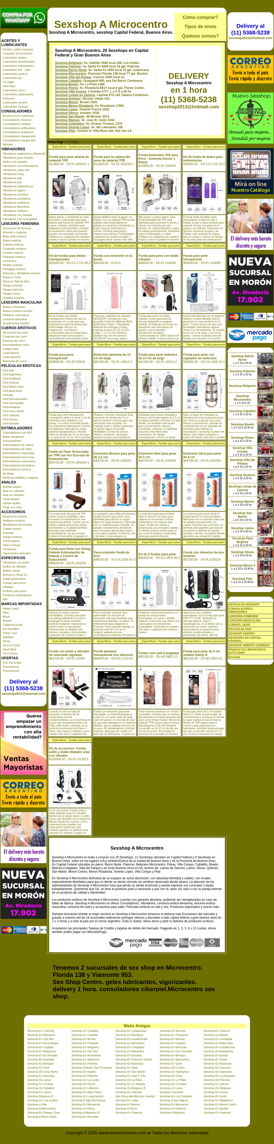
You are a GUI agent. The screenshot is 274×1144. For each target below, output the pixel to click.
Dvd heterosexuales (15, 398)
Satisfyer (8, 637)
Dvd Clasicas (11, 415)
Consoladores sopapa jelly (19, 136)
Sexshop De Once (170, 1075)
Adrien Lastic (11, 608)
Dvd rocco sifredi (13, 411)
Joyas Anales (11, 499)
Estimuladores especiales (19, 453)
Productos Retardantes (17, 595)
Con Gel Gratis (12, 662)
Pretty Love (10, 632)
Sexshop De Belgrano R (131, 1088)
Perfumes (9, 98)
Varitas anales (11, 503)
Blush (6, 616)
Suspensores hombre (16, 323)
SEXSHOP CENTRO (242, 633)
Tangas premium (13, 289)
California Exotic (13, 624)
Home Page (55, 142)
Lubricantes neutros (15, 73)
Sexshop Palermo (68, 66)
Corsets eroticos (13, 252)
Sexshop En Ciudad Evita (131, 1039)
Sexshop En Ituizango (41, 1075)
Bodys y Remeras (14, 306)
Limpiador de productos (17, 53)
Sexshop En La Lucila (84, 1079)
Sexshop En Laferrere (85, 1088)
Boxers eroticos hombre (17, 311)
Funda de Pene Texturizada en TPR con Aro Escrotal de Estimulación (69, 455)
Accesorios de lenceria (17, 228)
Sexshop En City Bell (40, 1039)
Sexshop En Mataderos (218, 1100)
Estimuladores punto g (17, 469)
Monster (8, 144)
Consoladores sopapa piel (19, 140)
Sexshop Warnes (67, 120)
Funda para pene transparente (195, 257)
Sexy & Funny (11, 645)
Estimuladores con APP (17, 432)
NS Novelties (11, 628)
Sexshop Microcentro (70, 73)
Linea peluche (11, 357)
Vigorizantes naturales (17, 553)
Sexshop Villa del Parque (73, 77)
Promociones (11, 670)
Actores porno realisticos (18, 115)
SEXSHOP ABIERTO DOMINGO (249, 645)
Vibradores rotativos (15, 210)
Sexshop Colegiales (69, 123)
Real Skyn (9, 86)
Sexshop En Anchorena (86, 1055)
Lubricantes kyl (12, 77)
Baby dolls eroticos (14, 236)
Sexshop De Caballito (40, 1088)
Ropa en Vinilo (12, 277)
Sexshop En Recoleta (84, 1116)
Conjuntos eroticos (14, 248)
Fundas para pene (14, 582)
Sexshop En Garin (170, 1063)
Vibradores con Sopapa (17, 214)
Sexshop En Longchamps (87, 1096)
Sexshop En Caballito (84, 1030)
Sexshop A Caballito (216, 1108)
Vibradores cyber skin (16, 169)
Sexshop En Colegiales (130, 1047)
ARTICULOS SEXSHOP (244, 604)
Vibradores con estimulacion (20, 165)
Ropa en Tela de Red (16, 281)
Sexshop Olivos (66, 113)
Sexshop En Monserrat (85, 1104)
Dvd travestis (11, 423)
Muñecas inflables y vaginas (20, 477)
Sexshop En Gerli (38, 1067)
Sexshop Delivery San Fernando (91, 1067)
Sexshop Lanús (66, 109)
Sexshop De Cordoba (172, 1083)
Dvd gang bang (12, 390)
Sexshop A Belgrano (172, 1112)
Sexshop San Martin (69, 116)
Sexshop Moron (66, 102)
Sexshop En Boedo (216, 1034)
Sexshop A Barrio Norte (41, 1116)
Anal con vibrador (14, 490)
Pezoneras (9, 549)
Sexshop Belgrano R (40, 1096)
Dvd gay (8, 394)
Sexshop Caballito (68, 81)
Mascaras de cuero (15, 361)
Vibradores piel (12, 182)
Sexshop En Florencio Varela (134, 1059)
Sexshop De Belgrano (217, 1088)
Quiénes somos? (200, 36)
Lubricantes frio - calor (17, 69)
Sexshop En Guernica (217, 1067)
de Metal (8, 473)
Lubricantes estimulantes (18, 65)
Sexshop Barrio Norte (70, 70)
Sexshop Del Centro (172, 1067)
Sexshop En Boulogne (129, 1034)
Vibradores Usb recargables (20, 219)
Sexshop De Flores (83, 1083)
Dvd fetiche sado (13, 386)
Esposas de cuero (14, 340)
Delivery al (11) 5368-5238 (23, 684)
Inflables (8, 586)
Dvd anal (8, 370)
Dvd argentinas (12, 374)
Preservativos (11, 540)
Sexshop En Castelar (84, 1034)
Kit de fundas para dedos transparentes (67, 257)
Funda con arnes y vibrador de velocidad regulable (69, 653)
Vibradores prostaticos (17, 198)
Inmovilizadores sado (16, 344)
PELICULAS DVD (240, 629)
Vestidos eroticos (13, 297)
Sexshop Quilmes (68, 98)
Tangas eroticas (12, 285)
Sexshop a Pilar (37, 1104)
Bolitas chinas (11, 570)
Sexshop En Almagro (172, 1055)
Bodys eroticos (12, 240)
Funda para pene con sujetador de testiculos (200, 356)
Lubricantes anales (14, 57)
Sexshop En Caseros (217, 1030)
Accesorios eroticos (15, 516)
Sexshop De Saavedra (218, 1071)
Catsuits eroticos (13, 244)
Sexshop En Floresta (84, 1063)
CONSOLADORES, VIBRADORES (241, 610)
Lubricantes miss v (14, 90)
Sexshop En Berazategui (42, 1043)
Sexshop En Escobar (129, 1055)
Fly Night (8, 82)
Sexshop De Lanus (39, 1079)
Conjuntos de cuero (15, 336)
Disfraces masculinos (16, 315)
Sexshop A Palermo (128, 1104)
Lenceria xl (9, 260)
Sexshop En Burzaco (172, 1030)
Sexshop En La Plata (172, 1079)
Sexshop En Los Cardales (175, 1096)
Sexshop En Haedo (83, 1071)
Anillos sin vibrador (14, 566)
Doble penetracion (14, 578)
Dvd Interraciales (13, 403)
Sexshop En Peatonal (217, 1112)
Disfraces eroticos (14, 256)
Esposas (8, 532)
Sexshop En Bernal (83, 1039)
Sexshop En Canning (40, 1030)
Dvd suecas (10, 419)
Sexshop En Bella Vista (218, 1043)
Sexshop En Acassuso (129, 1063)
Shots (6, 641)
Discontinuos (11, 666)
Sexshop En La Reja (40, 1083)
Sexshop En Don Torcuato (175, 1051)
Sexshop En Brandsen (41, 1034)
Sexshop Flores (66, 88)
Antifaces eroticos (14, 520)
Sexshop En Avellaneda (218, 1051)
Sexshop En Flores (215, 1059)
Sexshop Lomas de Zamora (75, 95)
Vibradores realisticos (16, 202)
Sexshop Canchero (171, 1092)
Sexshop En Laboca (216, 1083)
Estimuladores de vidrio (17, 448)
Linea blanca (11, 352)
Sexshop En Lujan (127, 1100)
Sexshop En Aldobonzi (85, 1059)
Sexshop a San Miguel (173, 1100)
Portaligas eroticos (14, 269)
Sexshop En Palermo (172, 1108)
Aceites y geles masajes (18, 49)
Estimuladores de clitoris (18, 444)
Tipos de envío (200, 26)
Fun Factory (10, 653)
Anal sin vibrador (13, 494)
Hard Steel (9, 649)
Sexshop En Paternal (129, 1112)
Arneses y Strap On (15, 574)
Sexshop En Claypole (84, 1043)
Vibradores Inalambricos (18, 186)
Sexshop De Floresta (217, 1079)
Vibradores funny (13, 174)
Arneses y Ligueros (15, 232)
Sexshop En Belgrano (84, 1047)
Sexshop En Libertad (129, 1092)
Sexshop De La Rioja (129, 1079)
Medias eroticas (12, 265)
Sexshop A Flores (127, 1108)
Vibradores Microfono (16, 206)
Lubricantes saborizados (18, 94)
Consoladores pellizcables (19, 128)
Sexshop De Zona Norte (42, 1071)
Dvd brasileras (12, 378)
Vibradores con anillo (16, 562)
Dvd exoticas (11, 382)
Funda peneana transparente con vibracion (113, 653)
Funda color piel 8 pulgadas (159, 653)
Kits (5, 599)
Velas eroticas (11, 545)
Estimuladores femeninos (19, 457)
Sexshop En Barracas (173, 1047)
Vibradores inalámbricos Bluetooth (24, 153)
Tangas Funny (11, 293)
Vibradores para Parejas (18, 157)
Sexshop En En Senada (42, 1055)
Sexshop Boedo (66, 84)
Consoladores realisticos (18, 132)
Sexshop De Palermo (84, 1075)
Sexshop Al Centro (215, 1096)
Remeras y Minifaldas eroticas (21, 273)
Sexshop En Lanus (39, 1092)
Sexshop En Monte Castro (220, 1104)
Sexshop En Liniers (216, 1092)
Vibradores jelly (12, 178)
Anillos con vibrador (15, 161)
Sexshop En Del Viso (84, 1051)
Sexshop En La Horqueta (219, 1075)
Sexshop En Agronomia (174, 1059)
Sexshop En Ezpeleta (40, 1059)
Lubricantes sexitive (15, 102)
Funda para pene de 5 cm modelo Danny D (201, 653)
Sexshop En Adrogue (40, 1063)
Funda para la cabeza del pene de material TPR (112, 158)
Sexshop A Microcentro (111, 24)
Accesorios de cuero (15, 332)
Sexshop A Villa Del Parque (88, 1100)
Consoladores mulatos (17, 123)
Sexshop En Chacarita (173, 1034)
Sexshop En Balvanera (41, 1051)
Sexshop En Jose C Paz (131, 1075)
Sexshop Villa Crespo (70, 91)
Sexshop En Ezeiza (216, 1055)
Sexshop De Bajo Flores (86, 1092)
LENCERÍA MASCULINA (244, 620)
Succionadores (12, 440)
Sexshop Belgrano (68, 63)
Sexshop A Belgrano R (85, 1112)
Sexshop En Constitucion (219, 1047)
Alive (6, 612)
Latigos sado (11, 348)
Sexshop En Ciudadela (218, 1039)
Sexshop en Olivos (83, 1108)
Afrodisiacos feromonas (17, 524)
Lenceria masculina (15, 319)
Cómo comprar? (200, 17)
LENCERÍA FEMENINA (243, 616)
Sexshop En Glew (127, 1067)
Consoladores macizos (17, 119)
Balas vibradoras (13, 436)
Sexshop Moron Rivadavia (74, 106)
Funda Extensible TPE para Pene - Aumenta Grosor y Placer (158, 158)
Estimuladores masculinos (19, 461)
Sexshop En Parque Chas (43, 1112)
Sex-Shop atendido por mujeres (135, 1096)
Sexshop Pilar (65, 131)
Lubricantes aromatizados (19, 61)
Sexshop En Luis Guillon (42, 1100)
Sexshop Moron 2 (242, 565)
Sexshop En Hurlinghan (174, 1071)
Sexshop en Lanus (171, 1088)
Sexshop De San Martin (130, 1071)
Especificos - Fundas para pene (71, 146)
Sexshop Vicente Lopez (72, 127)
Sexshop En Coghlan (172, 1043)
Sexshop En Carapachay (131, 1030)
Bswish (7, 620)
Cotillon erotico (12, 528)
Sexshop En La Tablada (130, 1083)
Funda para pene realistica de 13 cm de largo (158, 356)
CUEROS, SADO (239, 624)
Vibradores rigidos (14, 190)
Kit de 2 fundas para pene (157, 554)
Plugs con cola (12, 507)
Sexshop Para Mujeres (242, 540)
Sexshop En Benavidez (130, 1043)
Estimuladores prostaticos (19, 465)
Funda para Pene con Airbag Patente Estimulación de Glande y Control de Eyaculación (69, 554)
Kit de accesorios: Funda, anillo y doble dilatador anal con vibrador (69, 752)
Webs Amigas (137, 1026)
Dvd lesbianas (11, 407)
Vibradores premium (15, 194)
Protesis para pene (14, 591)
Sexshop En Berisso (172, 1039)
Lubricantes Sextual (15, 106)
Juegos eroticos (12, 536)
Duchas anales (12, 486)
